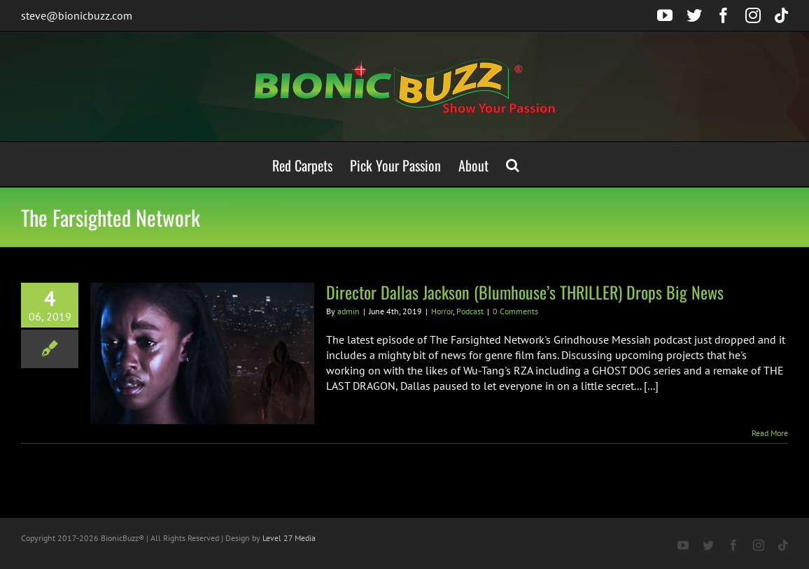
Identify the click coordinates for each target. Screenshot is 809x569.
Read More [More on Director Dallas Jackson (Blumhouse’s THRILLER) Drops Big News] (770, 433)
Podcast (470, 311)
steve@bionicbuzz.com (76, 15)
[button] (512, 164)
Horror (442, 311)
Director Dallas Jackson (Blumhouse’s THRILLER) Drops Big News (525, 291)
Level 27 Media (289, 538)
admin (348, 311)
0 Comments (515, 311)
